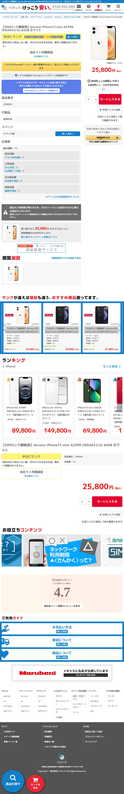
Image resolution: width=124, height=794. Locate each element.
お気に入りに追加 (109, 109)
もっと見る (110, 366)
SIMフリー (8, 711)
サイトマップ (91, 742)
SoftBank (7, 706)
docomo (6, 696)
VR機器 (59, 717)
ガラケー (59, 696)
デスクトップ (96, 706)
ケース (76, 712)
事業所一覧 (49, 742)
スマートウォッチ (62, 711)
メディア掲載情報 (11, 737)
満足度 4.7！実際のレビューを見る (62, 606)
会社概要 (48, 732)
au (4, 701)
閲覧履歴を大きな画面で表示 (66, 257)
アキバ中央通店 (13, 157)
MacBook (94, 701)
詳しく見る (73, 37)
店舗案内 (48, 737)
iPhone (5, 691)
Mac (92, 711)
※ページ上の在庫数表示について (62, 196)
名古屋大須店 (11, 180)
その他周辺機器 (113, 691)
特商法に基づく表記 (93, 732)
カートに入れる (110, 99)
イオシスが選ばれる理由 (55, 747)
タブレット (41, 691)
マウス (111, 701)
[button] (103, 139)
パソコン (92, 691)
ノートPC (94, 696)
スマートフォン (26, 691)
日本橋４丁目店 (13, 170)
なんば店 (9, 167)
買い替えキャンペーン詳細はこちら (39, 236)
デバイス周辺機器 (79, 691)
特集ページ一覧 (10, 742)
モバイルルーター (62, 703)
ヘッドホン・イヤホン (80, 706)
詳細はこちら (41, 56)
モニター (112, 696)
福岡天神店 (10, 190)
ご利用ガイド (9, 732)
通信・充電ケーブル (80, 698)
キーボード (113, 706)
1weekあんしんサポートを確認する (41, 90)
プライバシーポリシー (94, 737)
